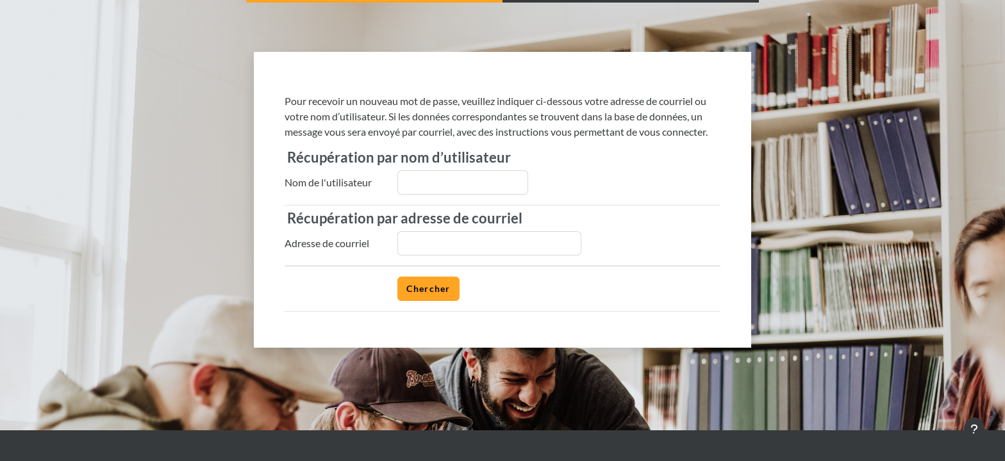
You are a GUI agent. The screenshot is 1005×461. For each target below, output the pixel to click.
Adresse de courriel (327, 243)
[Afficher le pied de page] (974, 429)
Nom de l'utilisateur (328, 182)
